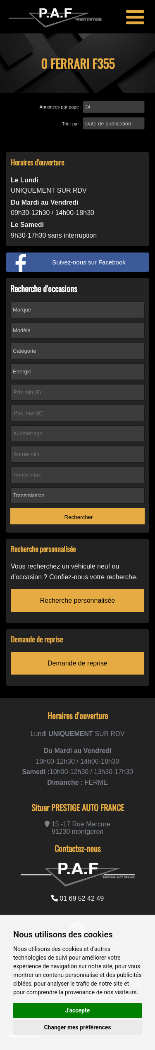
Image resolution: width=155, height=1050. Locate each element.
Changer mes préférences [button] (77, 1027)
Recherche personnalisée (77, 600)
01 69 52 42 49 (77, 898)
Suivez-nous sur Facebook (89, 262)
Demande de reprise (77, 663)
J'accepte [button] (77, 1010)
